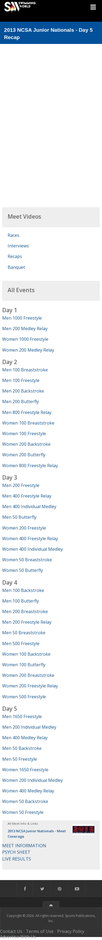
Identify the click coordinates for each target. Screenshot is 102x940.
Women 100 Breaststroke (28, 423)
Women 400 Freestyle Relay (30, 538)
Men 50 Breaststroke (23, 633)
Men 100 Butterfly (20, 601)
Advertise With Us (18, 937)
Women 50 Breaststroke (27, 560)
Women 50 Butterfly (22, 570)
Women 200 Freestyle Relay (30, 686)
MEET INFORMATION (24, 846)
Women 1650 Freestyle (25, 770)
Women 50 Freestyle (23, 812)
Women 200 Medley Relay (28, 350)
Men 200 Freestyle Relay (26, 622)
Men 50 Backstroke (22, 748)
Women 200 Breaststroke (28, 675)
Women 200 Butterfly (23, 455)
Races (13, 235)
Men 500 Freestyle (20, 643)
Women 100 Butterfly (23, 665)
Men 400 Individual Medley (29, 506)
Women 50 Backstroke (25, 801)
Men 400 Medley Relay (25, 738)
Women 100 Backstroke (26, 654)
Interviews (18, 246)
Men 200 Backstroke (23, 391)
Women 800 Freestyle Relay (30, 466)
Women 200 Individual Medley (32, 780)
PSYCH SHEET (16, 852)
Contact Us (11, 931)
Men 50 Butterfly (19, 517)
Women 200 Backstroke (26, 444)
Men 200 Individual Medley (29, 727)
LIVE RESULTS (16, 859)
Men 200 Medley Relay (25, 329)
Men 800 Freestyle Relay (26, 412)
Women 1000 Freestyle (25, 339)
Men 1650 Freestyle (22, 716)
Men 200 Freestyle (20, 485)
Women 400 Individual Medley (32, 549)
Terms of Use (40, 931)
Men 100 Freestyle (20, 380)
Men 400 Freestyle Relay (26, 496)
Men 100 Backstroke (23, 590)
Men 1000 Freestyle (22, 318)
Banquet (16, 267)
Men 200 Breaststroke (25, 611)
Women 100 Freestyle (24, 433)
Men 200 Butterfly (20, 401)
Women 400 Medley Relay (28, 791)
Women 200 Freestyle (24, 528)
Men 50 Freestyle (19, 759)
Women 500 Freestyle (24, 697)
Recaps (15, 256)
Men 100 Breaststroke (25, 370)
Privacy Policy (70, 931)
